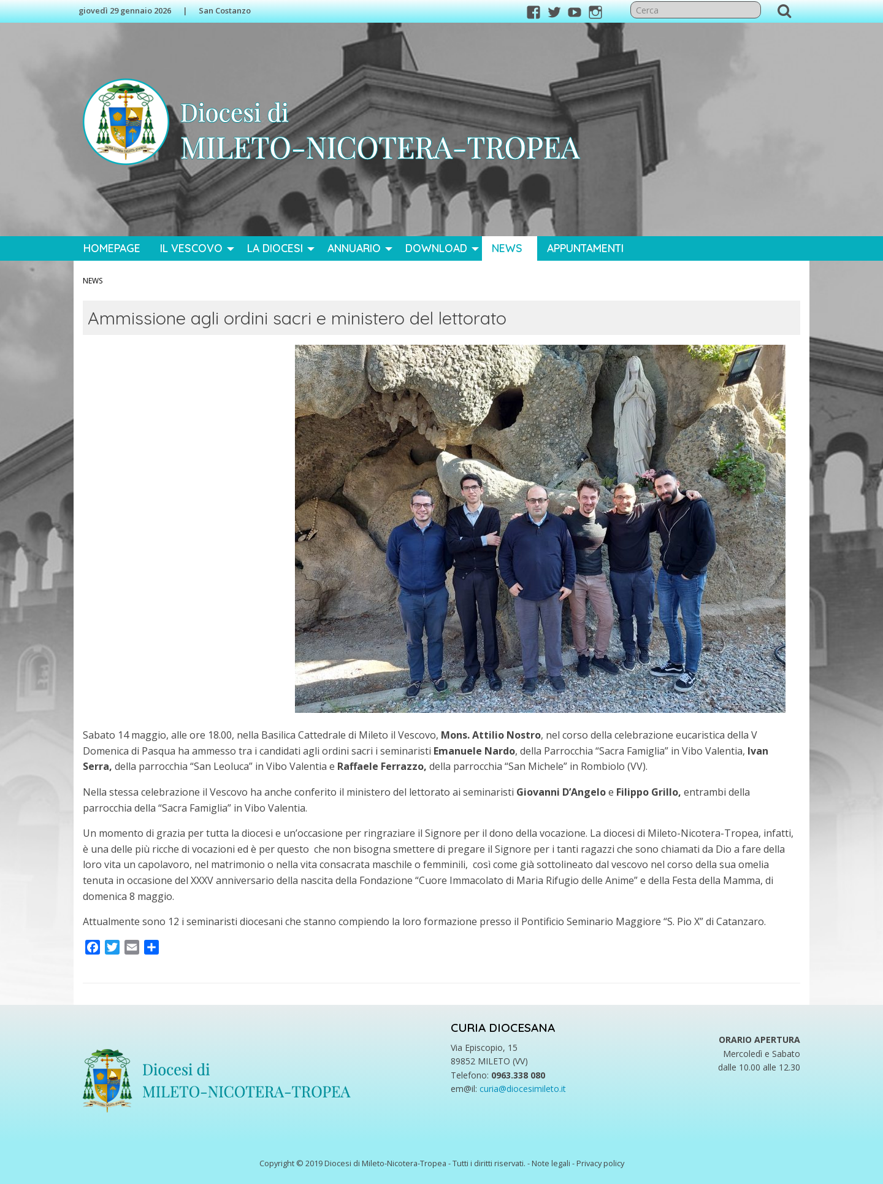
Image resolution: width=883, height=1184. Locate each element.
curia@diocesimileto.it (523, 1088)
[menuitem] (112, 248)
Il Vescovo (191, 248)
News (507, 248)
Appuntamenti (585, 248)
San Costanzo (225, 10)
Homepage (111, 248)
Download (436, 248)
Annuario (354, 248)
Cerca (784, 10)
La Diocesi (275, 248)
